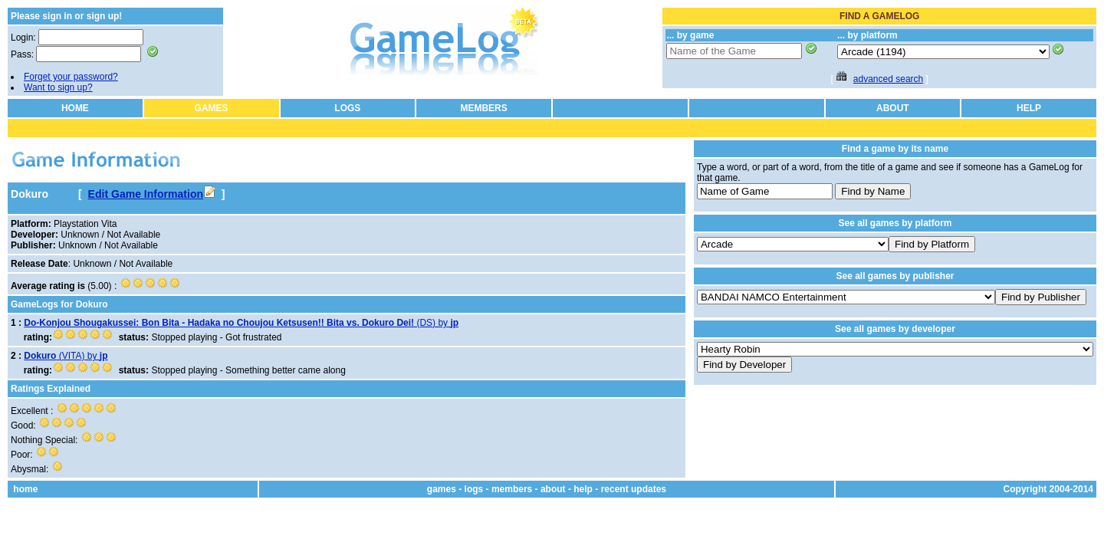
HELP (1029, 108)
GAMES (211, 108)
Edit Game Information (151, 194)
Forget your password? (71, 76)
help (583, 489)
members (511, 489)
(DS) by (241, 322)
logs (474, 489)
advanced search (888, 79)
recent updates (633, 489)
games (441, 489)
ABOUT (892, 108)
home (25, 489)
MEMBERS (483, 108)
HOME (75, 108)
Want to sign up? (58, 87)
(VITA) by (65, 355)
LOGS (347, 108)
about (553, 489)
